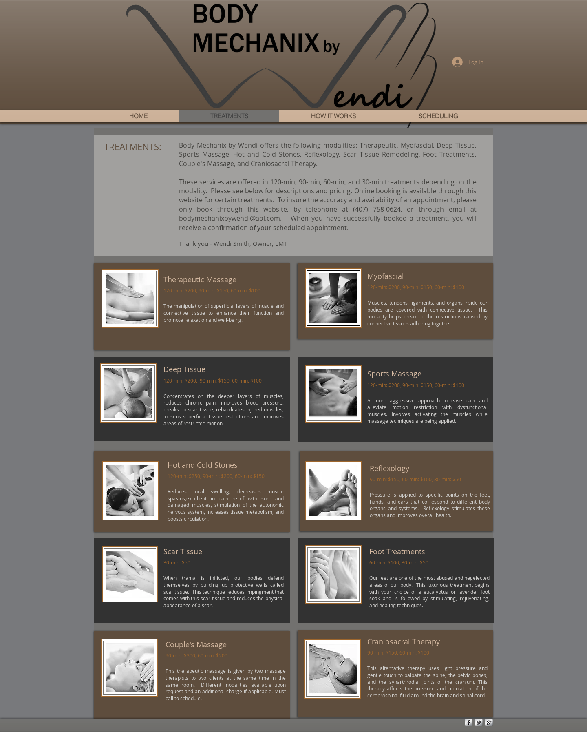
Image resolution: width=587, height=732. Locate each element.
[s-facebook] (468, 722)
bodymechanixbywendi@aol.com (229, 218)
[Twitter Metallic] (479, 722)
